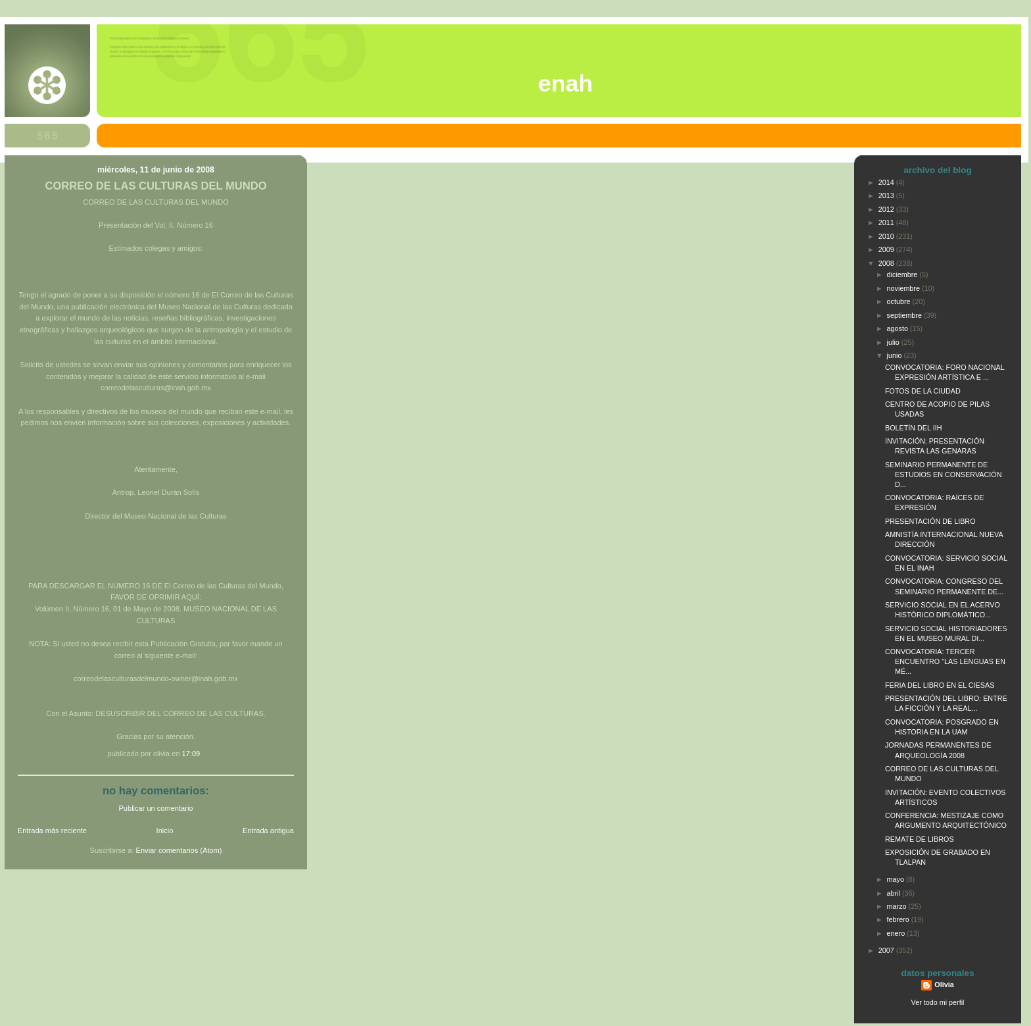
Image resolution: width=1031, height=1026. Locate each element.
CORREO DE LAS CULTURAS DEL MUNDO (155, 186)
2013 (887, 195)
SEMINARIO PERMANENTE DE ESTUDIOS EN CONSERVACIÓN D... (943, 474)
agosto (898, 328)
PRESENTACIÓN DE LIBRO (930, 521)
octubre (900, 301)
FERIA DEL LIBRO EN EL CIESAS (939, 685)
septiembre (905, 315)
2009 (887, 249)
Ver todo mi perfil (938, 1002)
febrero (899, 919)
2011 (887, 222)
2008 (887, 263)
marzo (898, 906)
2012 (887, 209)
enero (897, 933)
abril (894, 893)
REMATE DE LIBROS (919, 839)
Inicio (165, 830)
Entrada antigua (268, 830)
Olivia (943, 984)
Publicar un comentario (156, 808)
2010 (887, 236)
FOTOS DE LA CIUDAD (923, 391)
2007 (887, 950)
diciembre (903, 274)
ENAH (565, 83)
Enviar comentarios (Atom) (179, 850)
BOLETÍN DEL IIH (913, 428)
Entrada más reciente (52, 830)
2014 (887, 182)
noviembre (904, 288)
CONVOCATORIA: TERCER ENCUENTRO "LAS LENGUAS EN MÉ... (945, 661)
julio (894, 342)
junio (895, 355)
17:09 (191, 753)
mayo (896, 879)
